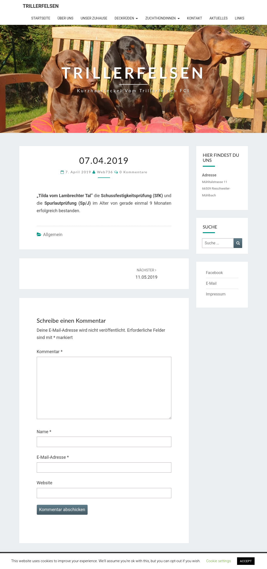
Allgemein (53, 234)
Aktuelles (218, 18)
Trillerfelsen (41, 6)
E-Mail (211, 283)
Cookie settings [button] (218, 561)
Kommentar (50, 351)
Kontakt (194, 18)
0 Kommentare (133, 172)
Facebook (214, 272)
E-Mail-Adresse (53, 457)
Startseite (40, 18)
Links (239, 18)
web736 (105, 172)
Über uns (65, 18)
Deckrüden (124, 18)
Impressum (216, 294)
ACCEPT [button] (246, 561)
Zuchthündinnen (160, 18)
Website (44, 482)
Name (44, 431)
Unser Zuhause (94, 18)
